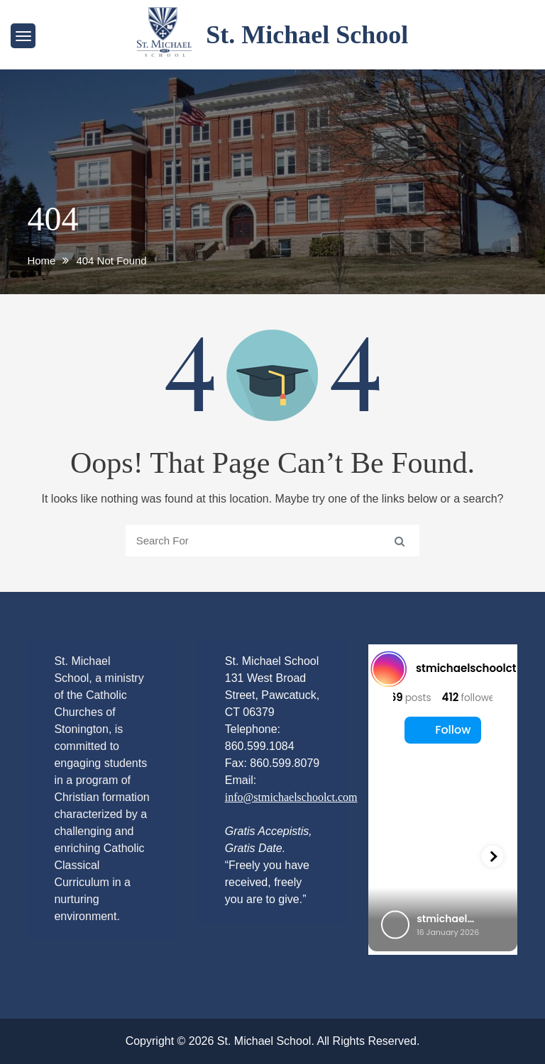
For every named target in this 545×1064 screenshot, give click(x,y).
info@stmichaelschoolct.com (291, 797)
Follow (442, 730)
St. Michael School (307, 35)
